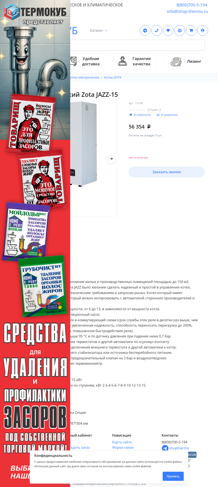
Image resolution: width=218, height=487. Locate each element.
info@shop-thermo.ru (187, 11)
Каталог (96, 30)
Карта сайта (122, 442)
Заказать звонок (166, 172)
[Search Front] (114, 45)
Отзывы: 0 (154, 109)
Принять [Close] (173, 476)
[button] (202, 30)
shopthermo (175, 448)
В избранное (142, 115)
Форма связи (123, 447)
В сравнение (169, 115)
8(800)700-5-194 (191, 5)
